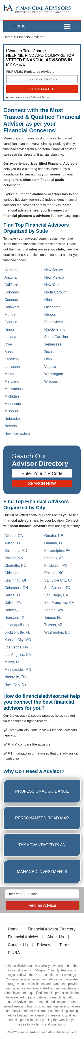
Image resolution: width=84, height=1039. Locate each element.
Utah (48, 359)
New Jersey (53, 270)
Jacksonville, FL (17, 632)
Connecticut (14, 300)
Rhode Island (54, 329)
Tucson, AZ (53, 625)
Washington (53, 374)
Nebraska (12, 419)
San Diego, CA (56, 595)
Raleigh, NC (54, 573)
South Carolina (56, 337)
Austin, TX (12, 543)
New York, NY (15, 684)
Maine (9, 374)
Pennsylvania (55, 322)
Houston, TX (14, 617)
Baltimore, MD (15, 550)
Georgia (10, 322)
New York (52, 285)
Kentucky (11, 359)
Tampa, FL (52, 617)
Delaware (12, 307)
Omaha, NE (53, 536)
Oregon (50, 314)
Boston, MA (13, 558)
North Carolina (55, 292)
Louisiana (12, 366)
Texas (49, 352)
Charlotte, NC (15, 565)
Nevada (10, 426)
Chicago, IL (13, 573)
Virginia (50, 366)
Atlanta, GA (13, 536)
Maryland (11, 381)
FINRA (14, 952)
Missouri (11, 411)
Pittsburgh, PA (55, 565)
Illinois (9, 329)
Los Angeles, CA (17, 655)
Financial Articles (23, 937)
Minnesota (12, 404)
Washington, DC (57, 632)
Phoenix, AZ (54, 558)
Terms (64, 945)
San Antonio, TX (57, 588)
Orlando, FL (53, 543)
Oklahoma (52, 307)
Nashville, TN (15, 677)
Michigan (11, 396)
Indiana (10, 337)
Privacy (43, 945)
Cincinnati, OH (16, 580)
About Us (55, 937)
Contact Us (18, 945)
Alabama (11, 270)
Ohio (48, 300)
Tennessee (53, 344)
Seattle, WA (53, 610)
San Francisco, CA (59, 603)
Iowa (8, 344)
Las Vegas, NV (16, 647)
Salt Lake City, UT (58, 580)
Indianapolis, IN (16, 625)
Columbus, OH (16, 588)
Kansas (10, 352)
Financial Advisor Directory (51, 929)
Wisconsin (52, 381)
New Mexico (54, 277)
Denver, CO (13, 610)
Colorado (11, 292)
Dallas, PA (12, 603)
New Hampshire (17, 433)
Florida (9, 314)
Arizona (10, 277)
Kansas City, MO (17, 640)
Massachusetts (16, 389)
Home (19, 25)
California (12, 285)
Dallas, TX (12, 595)
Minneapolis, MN (17, 669)
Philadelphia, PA (57, 550)
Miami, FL (12, 662)
